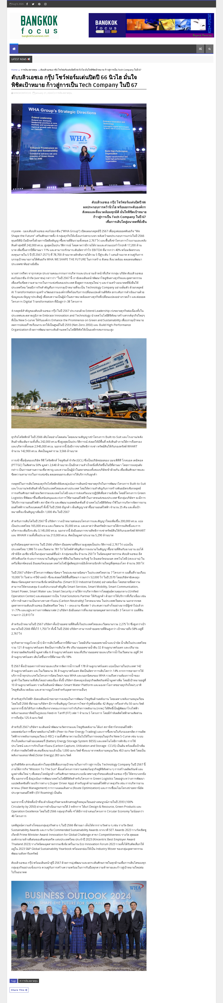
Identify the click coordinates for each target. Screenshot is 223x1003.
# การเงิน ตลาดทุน (29, 980)
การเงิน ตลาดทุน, (63, 92)
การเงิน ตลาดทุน (29, 69)
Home (14, 69)
